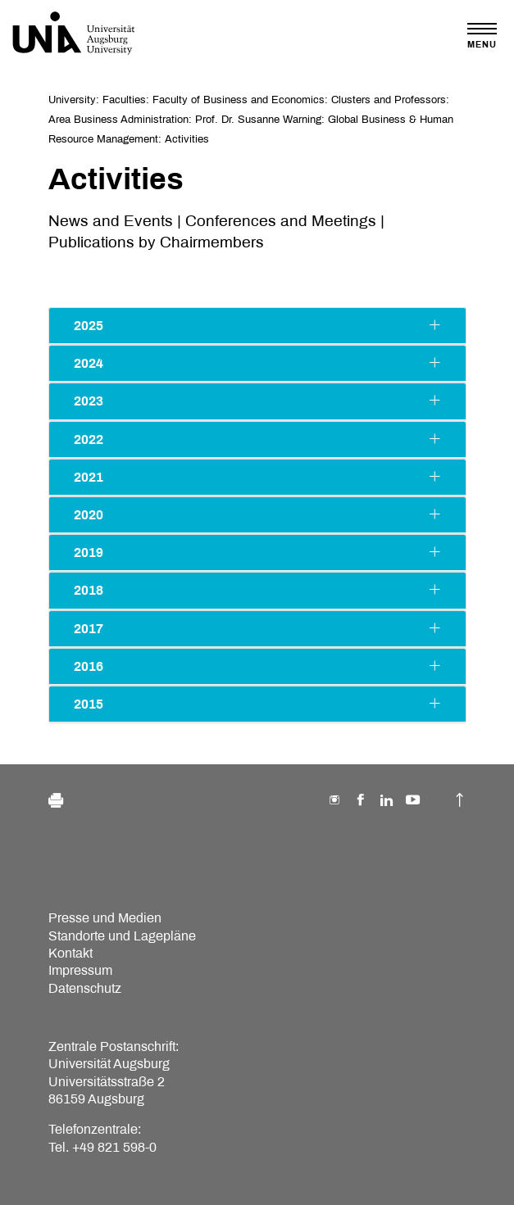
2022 (257, 439)
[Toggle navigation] (482, 35)
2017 (257, 628)
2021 (257, 476)
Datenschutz (84, 988)
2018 (257, 589)
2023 (257, 400)
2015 (257, 703)
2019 (257, 552)
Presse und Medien (104, 918)
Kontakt (70, 953)
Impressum (80, 970)
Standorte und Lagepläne (122, 936)
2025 (257, 325)
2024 (257, 363)
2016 (257, 666)
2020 (257, 514)
